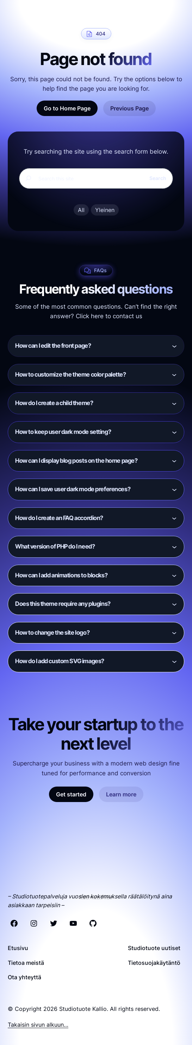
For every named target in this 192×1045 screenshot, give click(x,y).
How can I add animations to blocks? (61, 575)
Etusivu (18, 947)
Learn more (121, 794)
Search (157, 178)
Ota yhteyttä (24, 977)
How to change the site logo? (52, 632)
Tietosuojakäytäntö (154, 962)
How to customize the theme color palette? (70, 374)
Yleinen (104, 209)
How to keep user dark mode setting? (63, 431)
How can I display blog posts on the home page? (76, 460)
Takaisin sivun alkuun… (38, 1024)
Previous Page (129, 108)
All (81, 209)
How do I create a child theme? (54, 402)
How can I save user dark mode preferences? (72, 489)
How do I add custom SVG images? (59, 661)
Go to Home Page (67, 108)
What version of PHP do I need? (55, 546)
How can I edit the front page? (53, 345)
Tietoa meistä (26, 962)
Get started (71, 794)
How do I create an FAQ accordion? (59, 517)
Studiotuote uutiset (154, 947)
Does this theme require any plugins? (63, 603)
